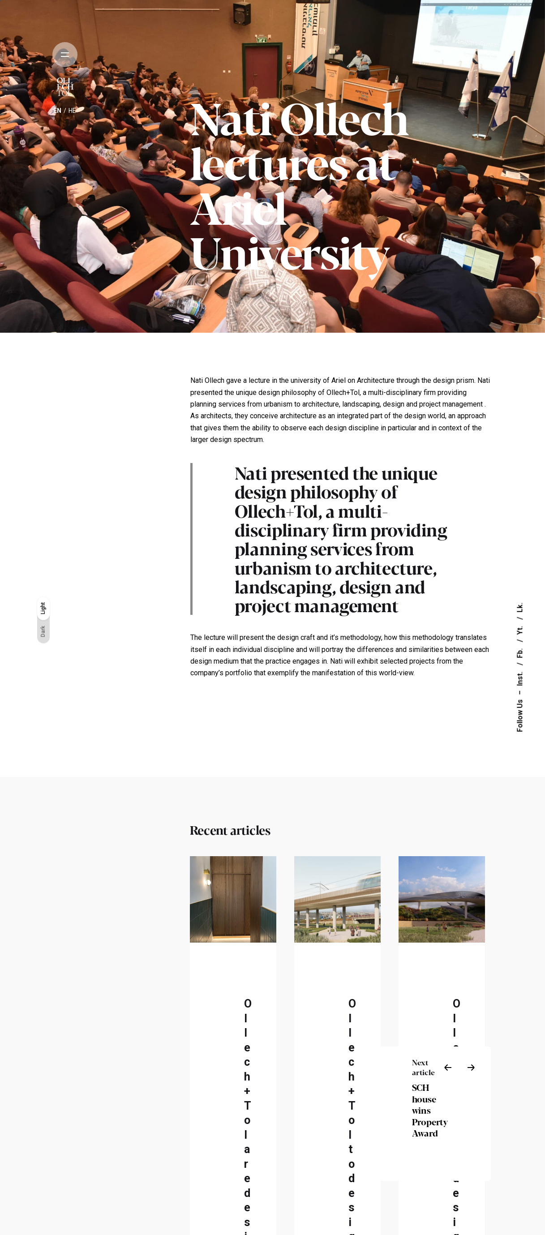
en (57, 110)
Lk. (519, 608)
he (72, 110)
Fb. (519, 652)
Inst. (519, 678)
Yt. (519, 629)
